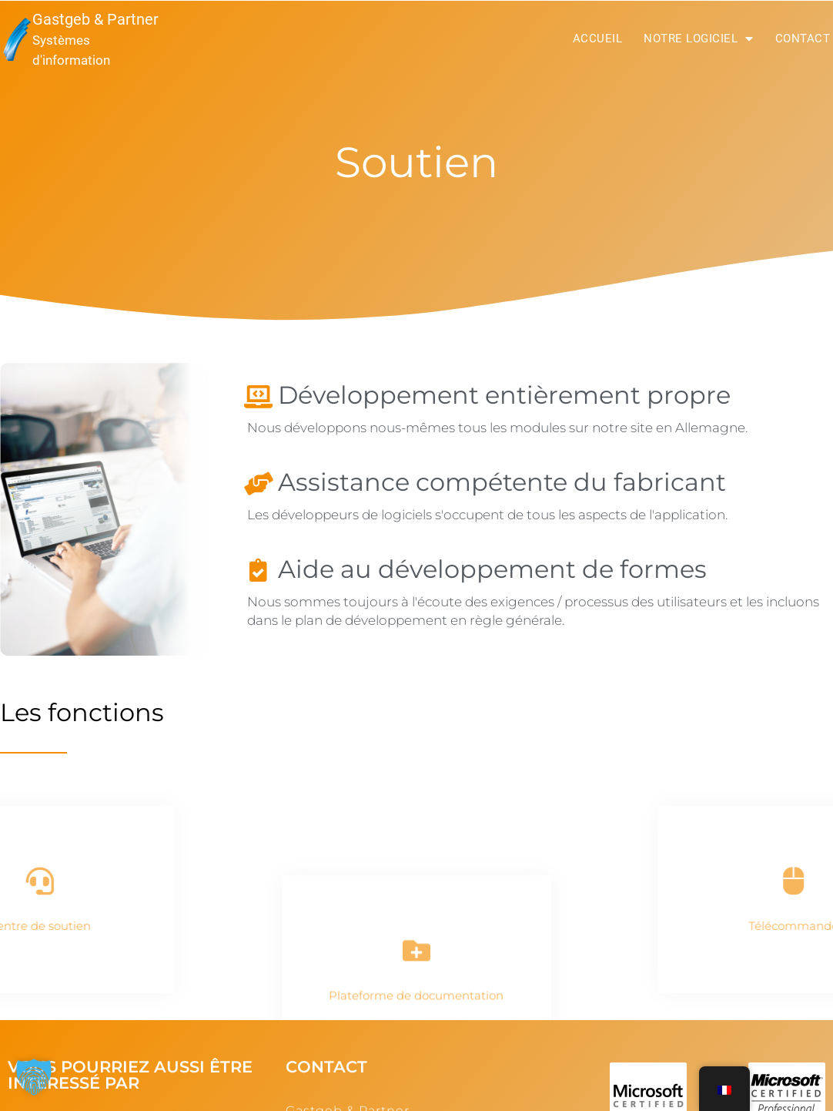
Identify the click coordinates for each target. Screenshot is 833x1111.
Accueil (598, 38)
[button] (34, 1077)
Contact (803, 38)
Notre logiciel (699, 38)
